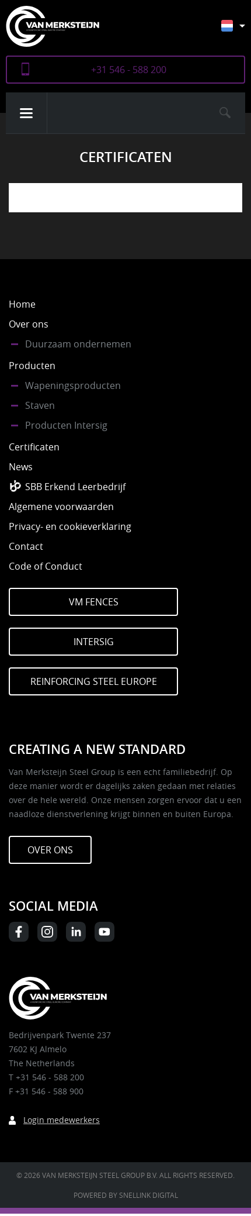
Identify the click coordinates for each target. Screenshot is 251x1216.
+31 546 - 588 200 (128, 69)
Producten (32, 365)
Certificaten (34, 446)
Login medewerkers (61, 1119)
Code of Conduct (45, 566)
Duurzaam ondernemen (78, 343)
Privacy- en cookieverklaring (70, 526)
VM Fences (93, 601)
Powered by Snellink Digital (126, 1195)
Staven (40, 405)
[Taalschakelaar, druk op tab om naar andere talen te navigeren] (242, 31)
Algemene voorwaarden (61, 506)
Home (22, 304)
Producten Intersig (66, 425)
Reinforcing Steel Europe (93, 681)
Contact (26, 546)
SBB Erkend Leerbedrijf (75, 486)
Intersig (94, 641)
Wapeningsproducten (73, 385)
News (21, 466)
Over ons (28, 324)
